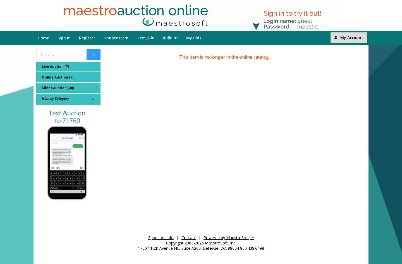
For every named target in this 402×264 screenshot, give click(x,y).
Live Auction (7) (55, 66)
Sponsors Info (161, 237)
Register (87, 38)
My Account (348, 37)
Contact (188, 237)
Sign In (64, 38)
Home (43, 38)
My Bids (193, 38)
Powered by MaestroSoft (226, 237)
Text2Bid (145, 38)
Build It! (170, 38)
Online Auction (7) (57, 77)
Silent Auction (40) (58, 87)
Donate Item (116, 38)
